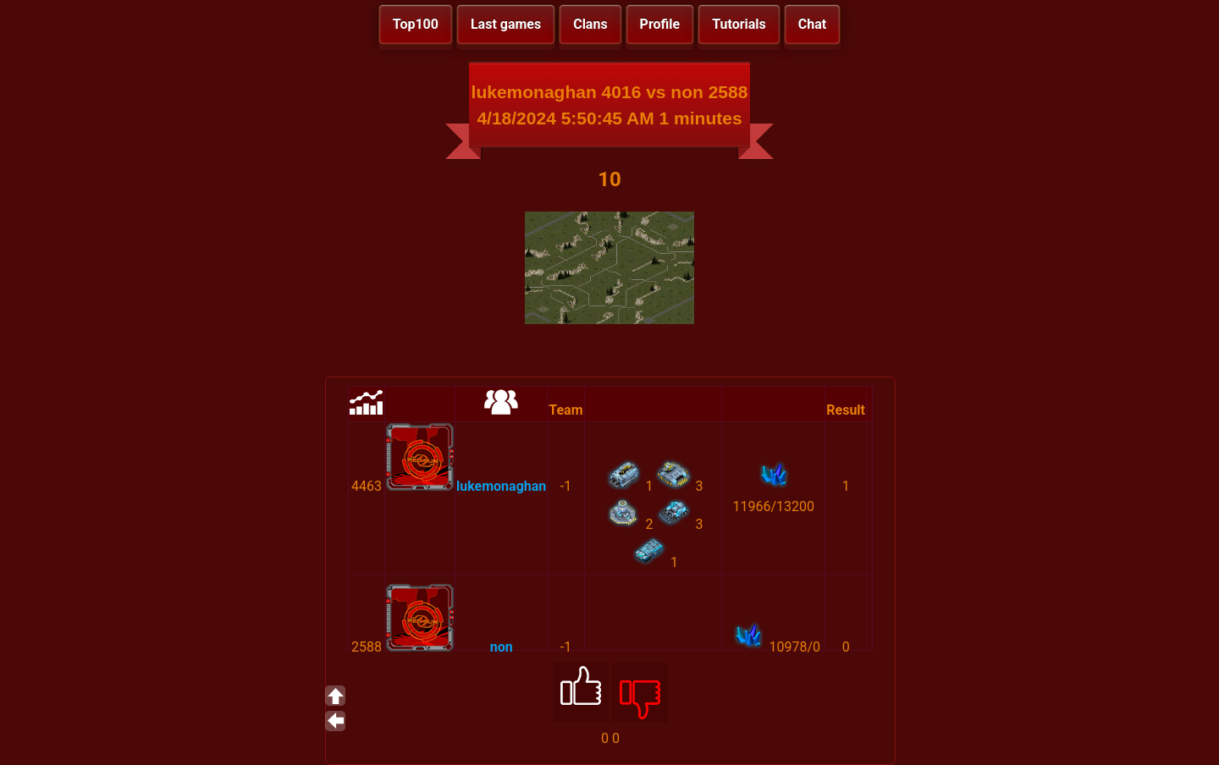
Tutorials (739, 24)
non (501, 647)
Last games (506, 24)
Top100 (416, 24)
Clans (590, 24)
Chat (812, 24)
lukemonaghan (501, 486)
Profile (660, 24)
